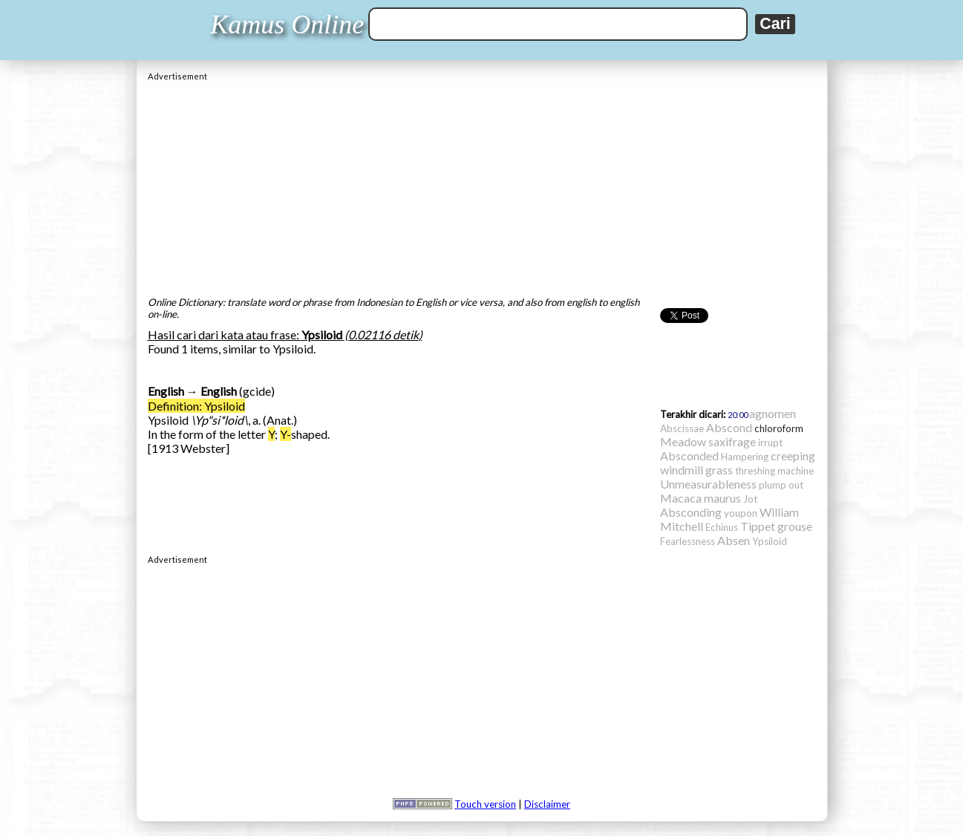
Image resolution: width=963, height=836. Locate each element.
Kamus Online (287, 24)
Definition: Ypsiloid (196, 406)
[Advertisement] (482, 185)
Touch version (485, 804)
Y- (285, 434)
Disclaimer (547, 804)
